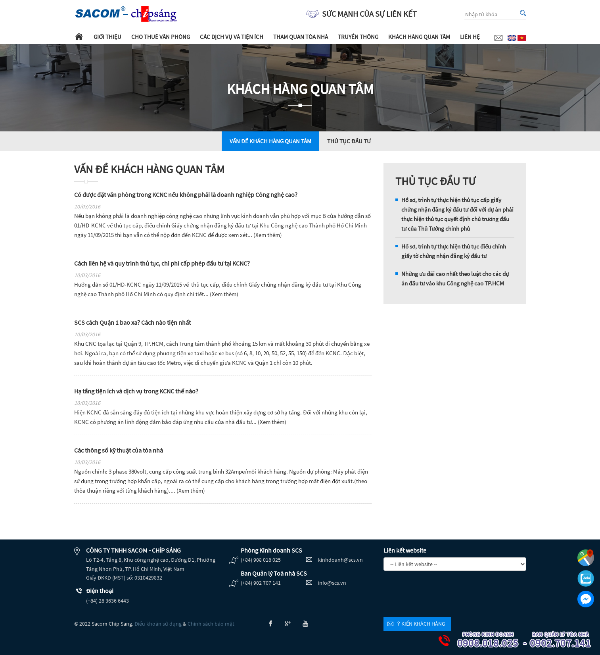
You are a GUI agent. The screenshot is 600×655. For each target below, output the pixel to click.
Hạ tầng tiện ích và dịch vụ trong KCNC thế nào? (136, 391)
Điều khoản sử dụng (158, 623)
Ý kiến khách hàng (421, 623)
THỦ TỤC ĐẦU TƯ (349, 141)
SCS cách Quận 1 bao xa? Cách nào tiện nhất (132, 322)
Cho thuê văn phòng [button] (160, 36)
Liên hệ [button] (470, 36)
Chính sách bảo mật (211, 623)
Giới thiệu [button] (107, 36)
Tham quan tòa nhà (300, 36)
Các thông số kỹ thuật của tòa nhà (118, 450)
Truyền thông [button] (358, 36)
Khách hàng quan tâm (419, 36)
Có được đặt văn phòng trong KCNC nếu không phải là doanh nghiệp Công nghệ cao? (185, 194)
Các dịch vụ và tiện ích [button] (231, 36)
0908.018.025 (492, 640)
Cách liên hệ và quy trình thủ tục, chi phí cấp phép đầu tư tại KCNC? (162, 263)
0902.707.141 (565, 640)
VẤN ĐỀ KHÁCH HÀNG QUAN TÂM (270, 141)
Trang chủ (79, 36)
